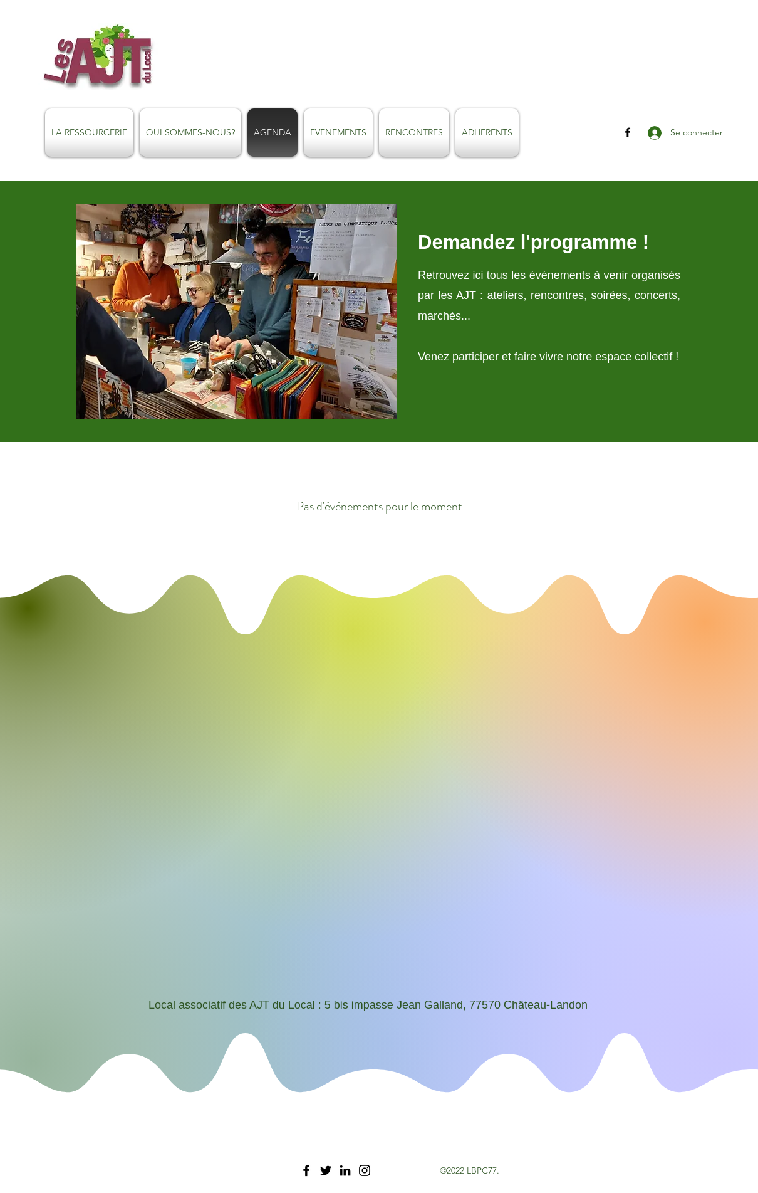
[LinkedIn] (345, 1170)
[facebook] (627, 132)
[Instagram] (364, 1170)
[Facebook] (306, 1170)
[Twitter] (325, 1170)
